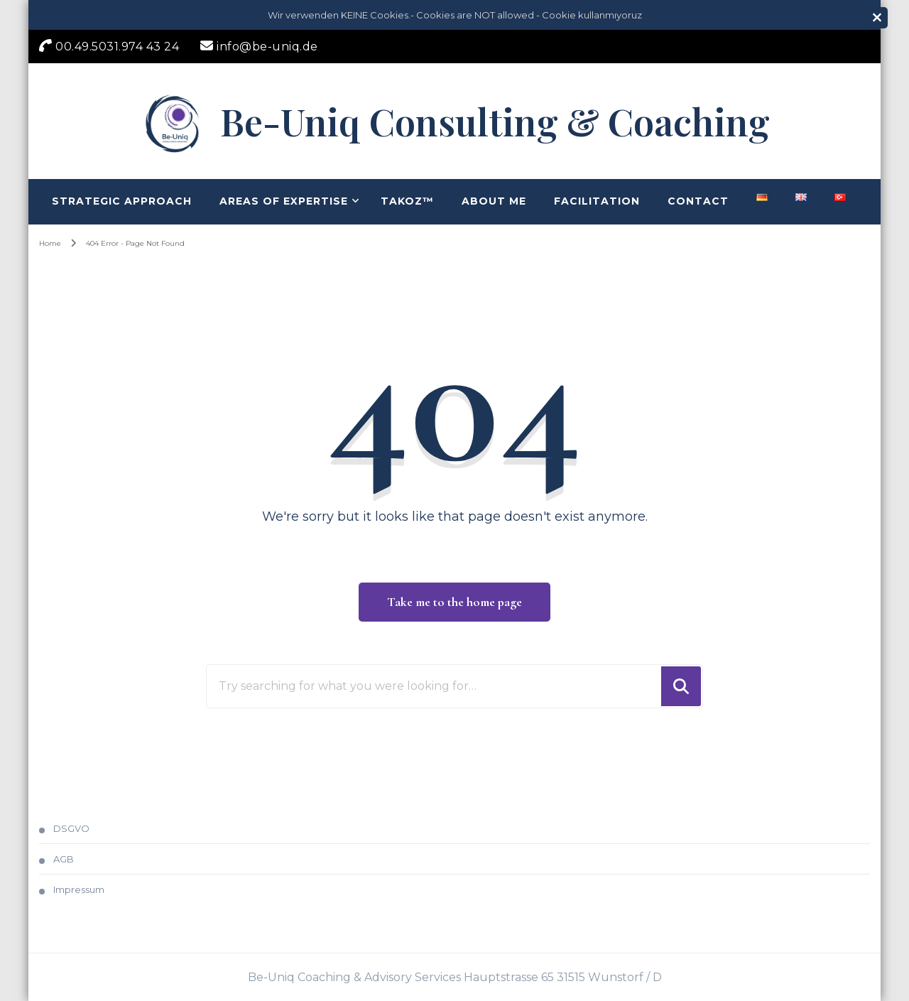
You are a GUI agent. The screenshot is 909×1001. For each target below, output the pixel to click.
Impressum (78, 889)
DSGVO (71, 828)
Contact (698, 201)
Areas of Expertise (283, 201)
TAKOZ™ (407, 201)
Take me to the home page (454, 602)
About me (494, 201)
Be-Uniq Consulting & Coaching (495, 121)
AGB (63, 859)
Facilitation (597, 201)
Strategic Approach (122, 201)
